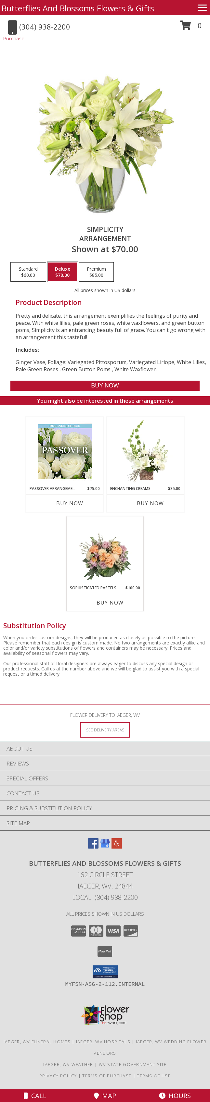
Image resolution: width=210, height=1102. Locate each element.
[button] (191, 27)
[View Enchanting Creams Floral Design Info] (145, 451)
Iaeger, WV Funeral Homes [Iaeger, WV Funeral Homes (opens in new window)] (37, 1042)
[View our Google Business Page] (105, 846)
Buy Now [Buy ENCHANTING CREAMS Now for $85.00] (150, 503)
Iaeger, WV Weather (68, 1064)
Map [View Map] (105, 1095)
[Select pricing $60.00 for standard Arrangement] (28, 272)
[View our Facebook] (93, 846)
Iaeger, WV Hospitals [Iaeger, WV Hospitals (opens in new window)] (103, 1042)
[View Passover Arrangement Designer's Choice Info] (65, 451)
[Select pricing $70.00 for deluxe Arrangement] (62, 272)
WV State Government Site (133, 1064)
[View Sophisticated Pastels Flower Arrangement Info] (105, 550)
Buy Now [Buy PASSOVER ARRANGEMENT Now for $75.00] (69, 503)
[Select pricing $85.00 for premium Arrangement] (96, 272)
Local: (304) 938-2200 (105, 897)
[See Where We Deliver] (105, 730)
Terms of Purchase (106, 1076)
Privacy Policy (58, 1076)
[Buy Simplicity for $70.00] (105, 386)
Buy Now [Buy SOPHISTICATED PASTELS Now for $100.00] (110, 602)
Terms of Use (154, 1076)
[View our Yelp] (117, 846)
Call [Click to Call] (35, 1095)
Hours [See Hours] (175, 1095)
